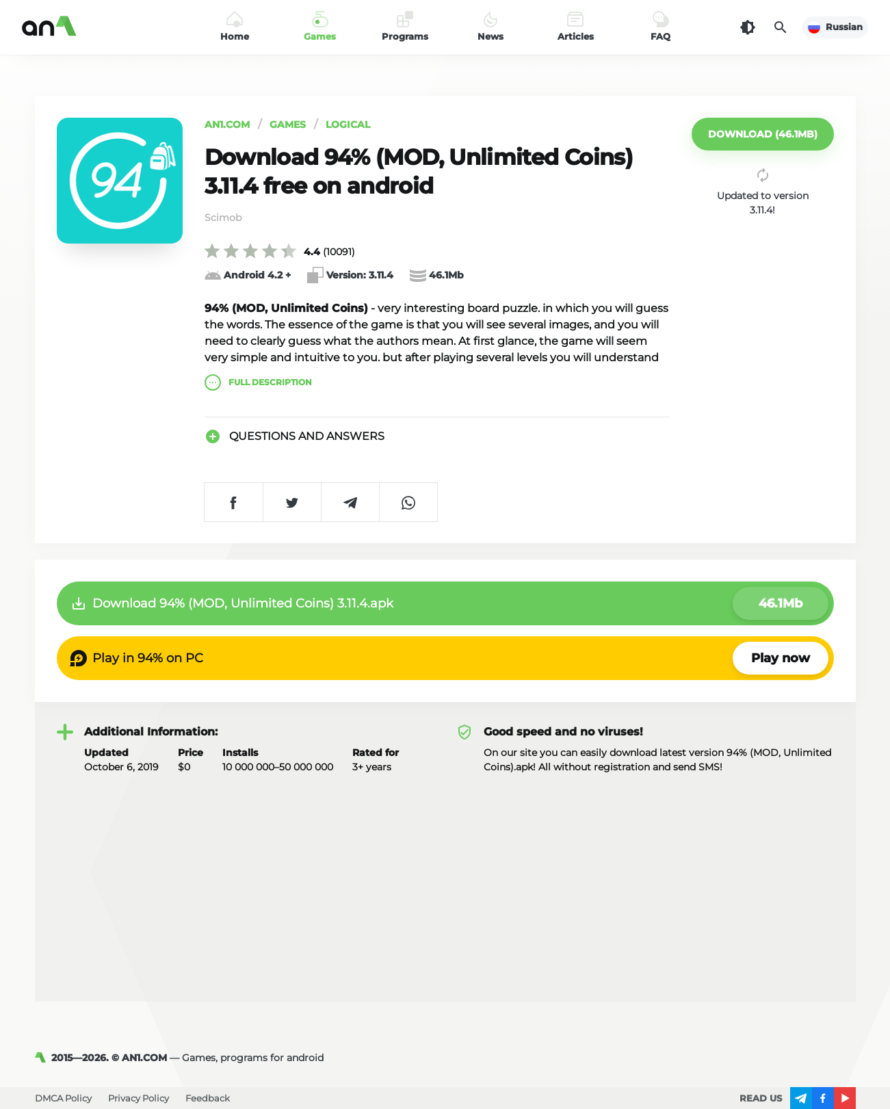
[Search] (780, 27)
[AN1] (43, 1058)
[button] (763, 134)
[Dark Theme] (747, 27)
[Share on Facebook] (234, 502)
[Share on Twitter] (292, 502)
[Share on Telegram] (350, 502)
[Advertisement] (445, 877)
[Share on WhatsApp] (408, 502)
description (258, 382)
